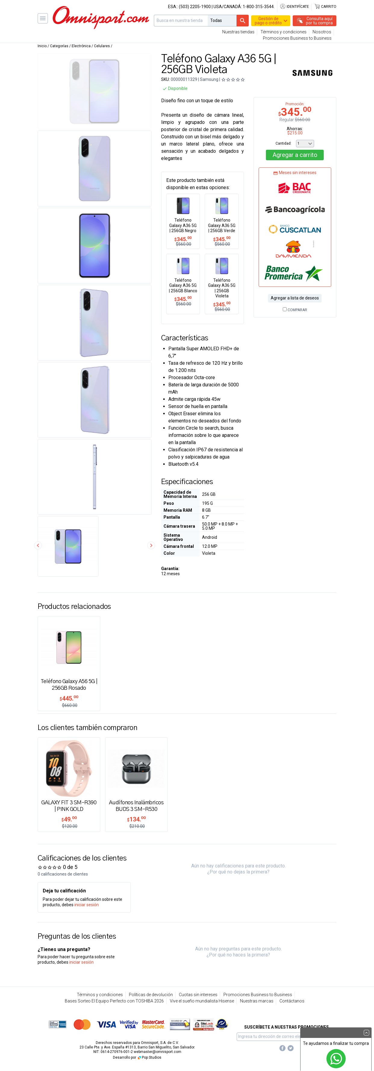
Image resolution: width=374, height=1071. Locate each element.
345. (183, 239)
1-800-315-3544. (259, 6)
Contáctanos (291, 1001)
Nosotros (322, 31)
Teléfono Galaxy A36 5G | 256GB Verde (221, 225)
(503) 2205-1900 (195, 6)
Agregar (295, 154)
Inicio (42, 46)
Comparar (295, 310)
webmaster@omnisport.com (157, 1052)
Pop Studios (149, 1057)
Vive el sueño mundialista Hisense (202, 1001)
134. (136, 819)
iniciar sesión (86, 904)
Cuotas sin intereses (198, 994)
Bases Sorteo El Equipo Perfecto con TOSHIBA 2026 (114, 1001)
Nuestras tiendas (238, 31)
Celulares (102, 46)
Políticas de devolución (151, 994)
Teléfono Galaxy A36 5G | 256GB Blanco (183, 285)
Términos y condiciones (283, 31)
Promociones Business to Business (297, 38)
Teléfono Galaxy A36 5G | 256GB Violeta (221, 288)
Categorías (59, 46)
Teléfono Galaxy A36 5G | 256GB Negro (183, 225)
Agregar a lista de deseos (295, 298)
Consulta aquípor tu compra (319, 21)
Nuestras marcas (256, 1001)
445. (69, 698)
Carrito (325, 7)
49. (69, 819)
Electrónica (81, 46)
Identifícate (294, 7)
